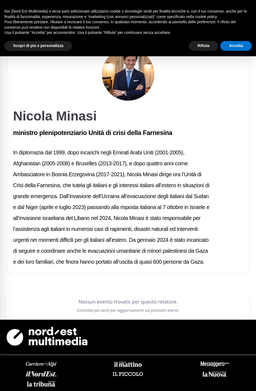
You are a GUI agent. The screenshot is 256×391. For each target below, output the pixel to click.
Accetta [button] (236, 45)
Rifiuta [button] (204, 45)
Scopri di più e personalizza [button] (38, 45)
